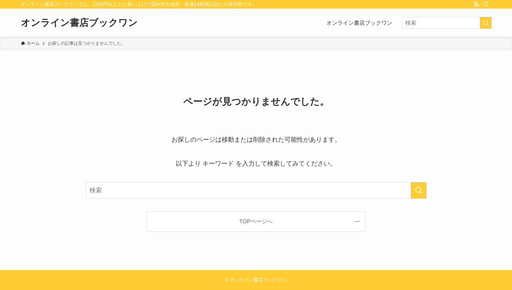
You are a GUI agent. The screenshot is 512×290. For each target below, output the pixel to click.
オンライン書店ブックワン (79, 22)
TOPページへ (256, 221)
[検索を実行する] (486, 23)
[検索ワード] (447, 23)
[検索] (486, 4)
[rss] (476, 4)
